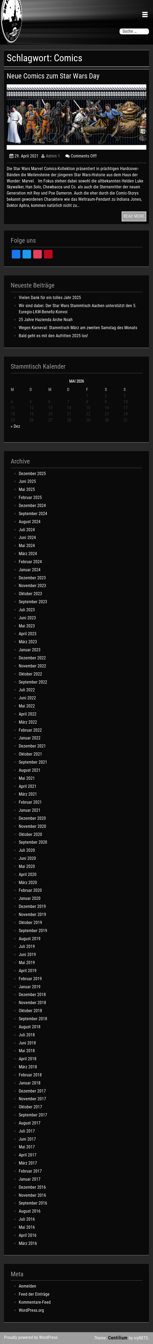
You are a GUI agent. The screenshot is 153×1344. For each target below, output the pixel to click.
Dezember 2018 (32, 994)
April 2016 (27, 1235)
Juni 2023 (27, 617)
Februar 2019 (30, 978)
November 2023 (32, 585)
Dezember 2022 (32, 657)
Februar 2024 (30, 561)
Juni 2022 (27, 697)
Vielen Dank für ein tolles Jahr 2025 (50, 297)
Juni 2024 (27, 537)
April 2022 (27, 714)
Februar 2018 (30, 1074)
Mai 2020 (27, 866)
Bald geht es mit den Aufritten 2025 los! (53, 335)
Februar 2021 (30, 802)
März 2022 (28, 722)
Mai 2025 (27, 489)
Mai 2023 (27, 625)
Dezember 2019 (32, 906)
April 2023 (27, 633)
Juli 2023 (27, 609)
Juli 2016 (27, 1219)
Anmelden (27, 1286)
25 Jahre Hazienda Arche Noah (46, 319)
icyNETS (141, 1338)
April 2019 (27, 970)
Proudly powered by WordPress (31, 1337)
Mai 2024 (27, 545)
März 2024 (28, 553)
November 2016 (32, 1195)
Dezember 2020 (32, 818)
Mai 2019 (27, 962)
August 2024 (29, 521)
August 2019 (29, 938)
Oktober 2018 (30, 1010)
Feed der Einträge (34, 1294)
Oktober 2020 (30, 834)
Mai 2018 (27, 1050)
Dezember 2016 (32, 1187)
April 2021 (27, 786)
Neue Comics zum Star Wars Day (53, 76)
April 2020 (27, 874)
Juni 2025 (27, 481)
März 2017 (28, 1163)
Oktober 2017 (30, 1106)
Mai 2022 (27, 706)
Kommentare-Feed (35, 1302)
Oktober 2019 (30, 922)
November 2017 (32, 1098)
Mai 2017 (27, 1146)
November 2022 (32, 666)
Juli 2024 (27, 529)
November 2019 (32, 914)
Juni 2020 (27, 858)
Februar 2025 (30, 497)
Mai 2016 (27, 1227)
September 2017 (33, 1114)
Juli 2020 (27, 850)
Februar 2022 (30, 730)
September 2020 (33, 842)
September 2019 (33, 930)
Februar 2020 (30, 890)
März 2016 (28, 1243)
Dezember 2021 (32, 746)
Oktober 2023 (30, 593)
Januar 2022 (29, 738)
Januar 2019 (29, 986)
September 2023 (33, 601)
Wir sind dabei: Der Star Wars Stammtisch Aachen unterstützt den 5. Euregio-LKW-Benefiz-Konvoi (77, 308)
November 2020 (32, 826)
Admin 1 (50, 156)
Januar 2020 (29, 898)
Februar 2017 (30, 1171)
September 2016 (33, 1203)
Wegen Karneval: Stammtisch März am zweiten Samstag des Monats (78, 327)
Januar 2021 (29, 810)
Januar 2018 (29, 1083)
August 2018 (29, 1026)
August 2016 (29, 1211)
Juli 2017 (27, 1131)
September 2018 (33, 1018)
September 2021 (33, 762)
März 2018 (28, 1066)
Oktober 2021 (30, 754)
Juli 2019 (27, 946)
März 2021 (28, 794)
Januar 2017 (29, 1179)
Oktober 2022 (30, 674)
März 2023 (28, 641)
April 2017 (27, 1155)
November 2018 (32, 1002)
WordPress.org (31, 1310)
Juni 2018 (27, 1042)
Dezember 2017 (32, 1091)
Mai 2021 (27, 778)
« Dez (15, 426)
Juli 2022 (27, 689)
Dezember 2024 (32, 505)
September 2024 (33, 513)
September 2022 (33, 682)
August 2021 (29, 770)
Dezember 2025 (32, 473)
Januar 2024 (29, 569)
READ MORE (134, 216)
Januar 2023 (29, 649)
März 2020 (28, 882)
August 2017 (29, 1123)
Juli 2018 (27, 1034)
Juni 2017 (27, 1139)
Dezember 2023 (32, 577)
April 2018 (27, 1058)
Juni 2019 (27, 954)
